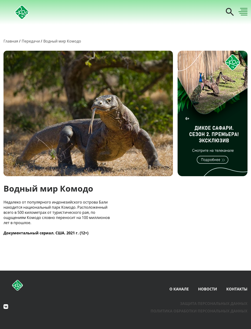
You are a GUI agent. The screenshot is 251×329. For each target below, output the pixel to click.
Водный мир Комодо (62, 41)
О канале (179, 289)
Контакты (237, 289)
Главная (10, 41)
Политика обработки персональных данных (199, 311)
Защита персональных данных (214, 303)
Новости (207, 289)
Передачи (31, 41)
